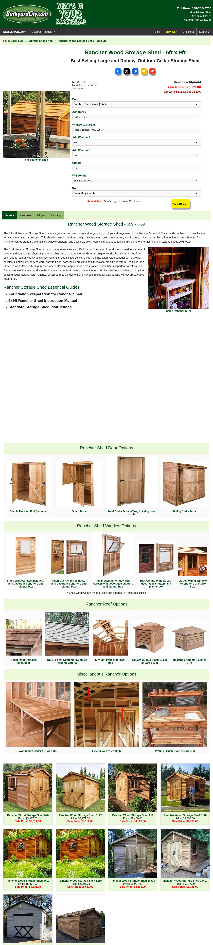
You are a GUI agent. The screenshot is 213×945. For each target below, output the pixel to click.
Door (75, 99)
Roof (75, 188)
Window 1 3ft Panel (84, 124)
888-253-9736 (202, 8)
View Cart (171, 31)
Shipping (55, 215)
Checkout (188, 31)
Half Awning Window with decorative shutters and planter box (156, 564)
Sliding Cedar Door (184, 487)
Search (204, 31)
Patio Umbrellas (13, 40)
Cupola (76, 162)
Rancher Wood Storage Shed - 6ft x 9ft (82, 40)
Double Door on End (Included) (29, 487)
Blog (157, 31)
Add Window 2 (81, 137)
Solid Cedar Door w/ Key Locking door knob (131, 486)
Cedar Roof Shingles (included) (24, 641)
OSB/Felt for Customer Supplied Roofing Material (67, 638)
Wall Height (79, 175)
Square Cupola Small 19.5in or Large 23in (149, 641)
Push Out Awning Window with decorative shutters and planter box (68, 563)
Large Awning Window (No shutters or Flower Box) (192, 567)
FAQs (40, 215)
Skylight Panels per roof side (110, 642)
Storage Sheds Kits (40, 40)
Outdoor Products (41, 31)
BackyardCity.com (14, 31)
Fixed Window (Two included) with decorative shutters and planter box (26, 562)
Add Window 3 (81, 150)
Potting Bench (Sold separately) (174, 717)
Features (25, 215)
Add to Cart (181, 203)
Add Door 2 (79, 112)
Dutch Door (79, 487)
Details (9, 215)
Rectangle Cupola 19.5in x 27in (189, 641)
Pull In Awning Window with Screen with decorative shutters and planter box (113, 560)
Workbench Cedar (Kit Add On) (38, 717)
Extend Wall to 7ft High (106, 717)
